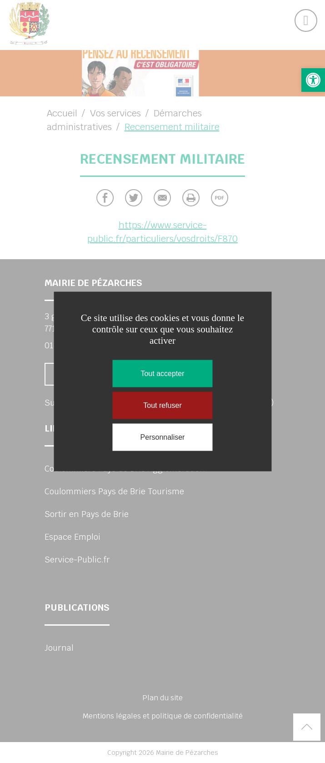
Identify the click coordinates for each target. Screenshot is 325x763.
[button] (313, 80)
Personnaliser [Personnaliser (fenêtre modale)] (162, 437)
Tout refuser (162, 405)
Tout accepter (162, 373)
